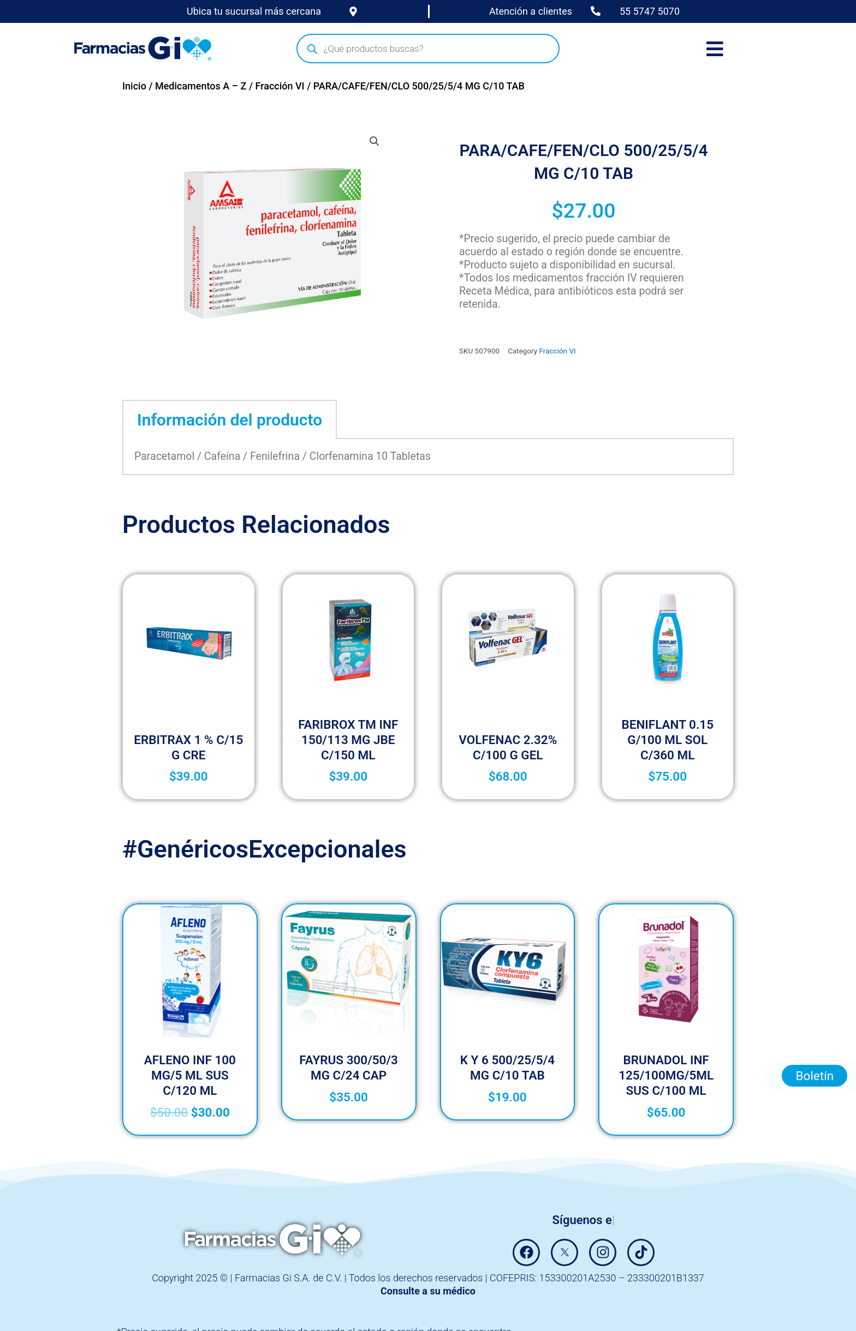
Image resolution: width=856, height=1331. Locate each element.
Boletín (815, 994)
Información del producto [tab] (229, 419)
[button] (374, 141)
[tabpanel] (428, 457)
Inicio (134, 86)
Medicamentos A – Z (201, 86)
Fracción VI (279, 86)
